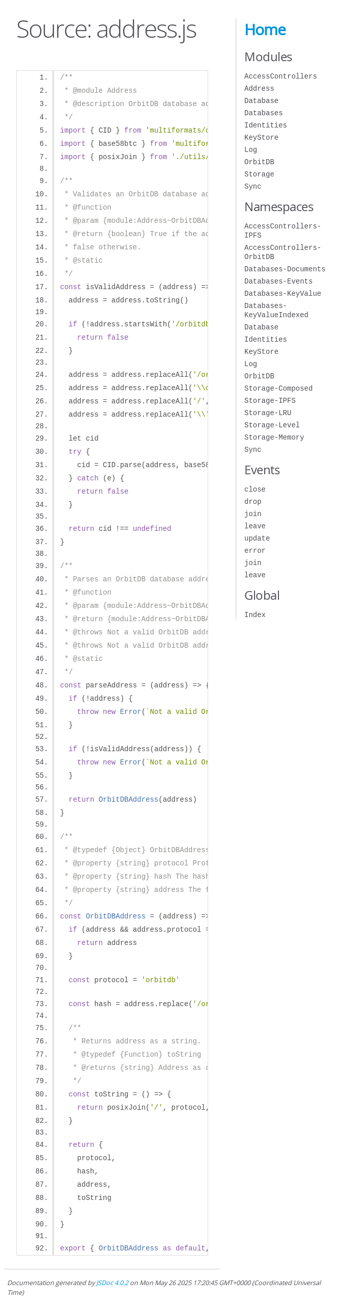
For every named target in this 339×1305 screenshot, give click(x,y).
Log (250, 150)
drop (253, 501)
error (255, 550)
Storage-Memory (274, 437)
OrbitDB (259, 162)
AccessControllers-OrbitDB (282, 252)
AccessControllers (280, 76)
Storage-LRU (267, 413)
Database (261, 101)
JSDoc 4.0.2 (112, 1282)
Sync (253, 186)
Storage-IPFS (270, 400)
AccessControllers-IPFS (282, 230)
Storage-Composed (278, 388)
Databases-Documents (285, 269)
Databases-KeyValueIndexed (276, 310)
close (255, 489)
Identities (265, 125)
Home (265, 29)
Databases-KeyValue (282, 293)
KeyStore (261, 137)
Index (255, 615)
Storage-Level (272, 425)
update (257, 538)
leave (255, 526)
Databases (263, 113)
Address (259, 88)
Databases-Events (278, 281)
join (253, 514)
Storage (259, 174)
